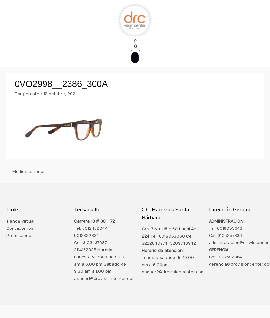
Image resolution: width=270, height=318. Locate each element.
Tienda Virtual (20, 221)
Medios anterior (26, 171)
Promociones (20, 235)
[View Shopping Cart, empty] (135, 46)
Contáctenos (19, 228)
